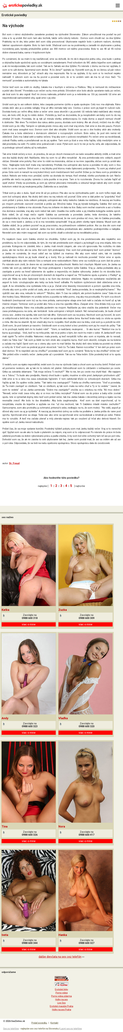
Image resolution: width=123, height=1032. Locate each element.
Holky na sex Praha (61, 1009)
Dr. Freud (14, 463)
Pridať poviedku (39, 1023)
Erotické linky (61, 989)
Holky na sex (61, 999)
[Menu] (117, 5)
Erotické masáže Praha (61, 1006)
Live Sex (61, 1003)
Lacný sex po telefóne (71, 1028)
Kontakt (54, 1023)
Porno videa (62, 992)
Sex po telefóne (11, 1028)
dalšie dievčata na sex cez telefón (60, 956)
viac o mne (29, 624)
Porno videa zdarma (61, 996)
